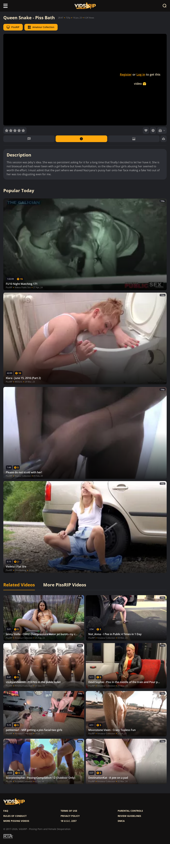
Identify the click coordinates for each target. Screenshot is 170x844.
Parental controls (130, 810)
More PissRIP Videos (64, 585)
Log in (140, 74)
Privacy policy (70, 815)
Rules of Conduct (15, 815)
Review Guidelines (129, 815)
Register (126, 74)
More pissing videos (16, 820)
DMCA (121, 820)
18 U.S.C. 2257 (69, 820)
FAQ (5, 810)
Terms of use (69, 810)
